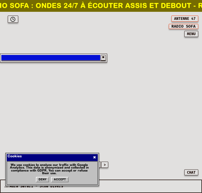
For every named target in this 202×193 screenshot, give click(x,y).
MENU (191, 34)
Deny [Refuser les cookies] (42, 180)
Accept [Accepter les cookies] (60, 180)
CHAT (191, 172)
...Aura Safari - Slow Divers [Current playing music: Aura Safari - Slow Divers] (33, 186)
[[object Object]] (183, 26)
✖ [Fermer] (94, 157)
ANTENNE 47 (185, 19)
